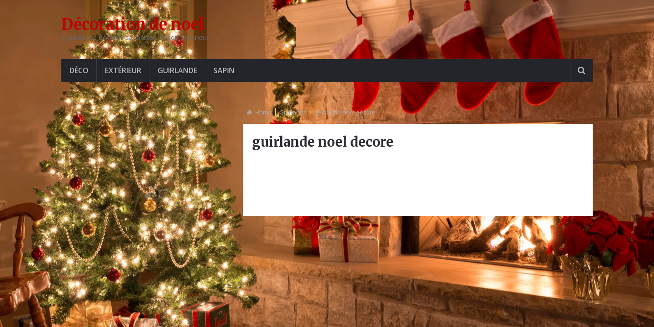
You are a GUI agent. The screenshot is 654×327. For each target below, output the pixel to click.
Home (263, 112)
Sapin (223, 70)
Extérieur (123, 70)
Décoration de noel (132, 24)
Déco (79, 70)
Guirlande (177, 70)
